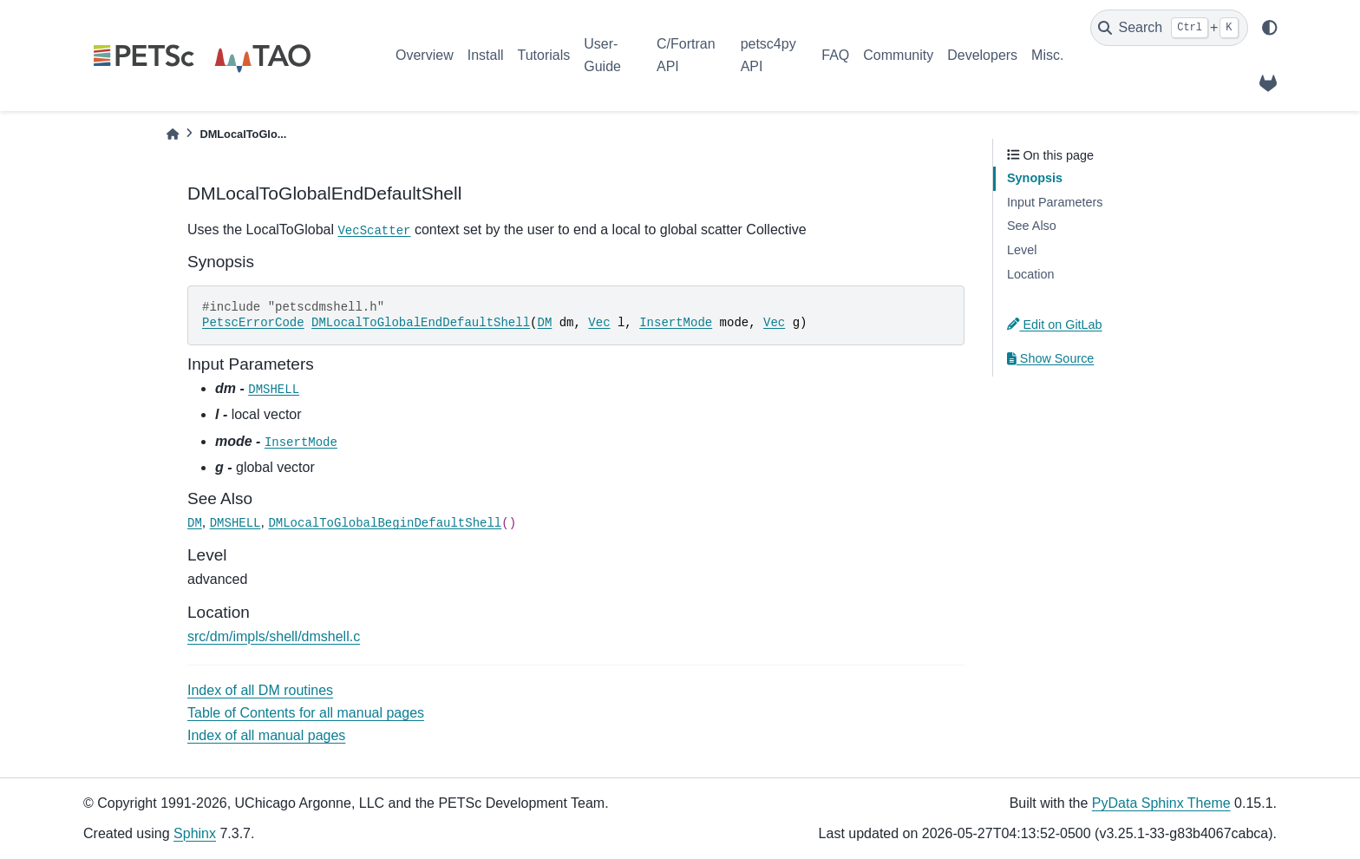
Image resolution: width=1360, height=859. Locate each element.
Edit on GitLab (1054, 324)
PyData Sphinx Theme (1161, 803)
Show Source (1050, 358)
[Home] (173, 134)
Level (1021, 250)
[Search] (1169, 28)
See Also (1031, 226)
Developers (982, 55)
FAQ (835, 55)
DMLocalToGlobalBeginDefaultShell (384, 523)
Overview (425, 55)
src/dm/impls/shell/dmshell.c (273, 636)
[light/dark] (1270, 28)
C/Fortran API (686, 55)
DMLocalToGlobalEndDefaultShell (420, 323)
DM (544, 323)
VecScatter (373, 231)
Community (898, 55)
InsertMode (675, 323)
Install (486, 55)
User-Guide (602, 55)
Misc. (1047, 55)
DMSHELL (273, 390)
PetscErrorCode (253, 323)
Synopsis (1034, 178)
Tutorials (543, 55)
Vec (599, 323)
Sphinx (194, 833)
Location (1030, 274)
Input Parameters (1054, 202)
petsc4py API (768, 55)
